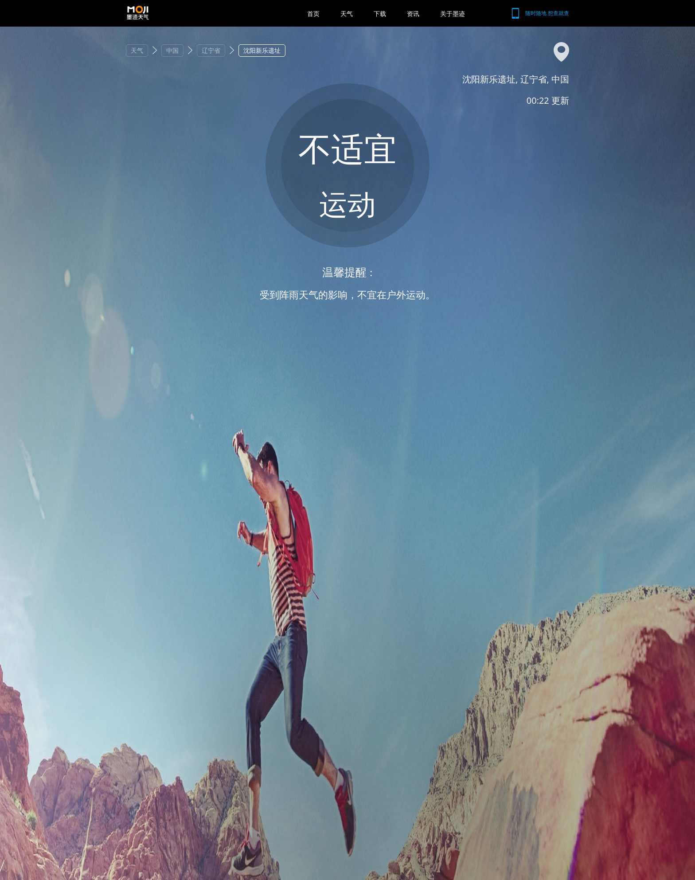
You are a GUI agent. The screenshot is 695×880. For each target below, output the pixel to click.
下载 (380, 13)
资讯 (413, 13)
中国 (172, 50)
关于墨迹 (452, 13)
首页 (313, 13)
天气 (346, 13)
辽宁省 (211, 50)
